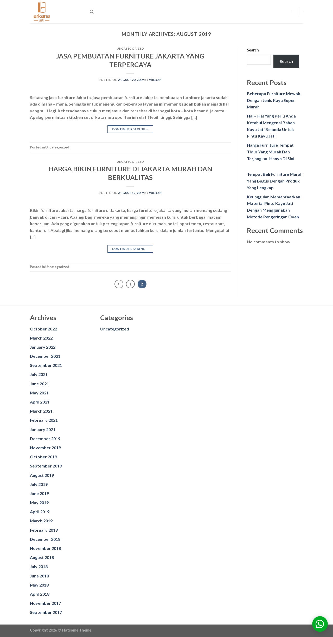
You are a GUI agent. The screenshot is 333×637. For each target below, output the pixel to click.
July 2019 (39, 484)
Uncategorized (114, 328)
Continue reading (130, 129)
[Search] (92, 12)
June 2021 (39, 383)
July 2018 (39, 566)
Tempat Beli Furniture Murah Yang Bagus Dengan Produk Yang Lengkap (275, 181)
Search (253, 50)
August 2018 (42, 557)
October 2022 (43, 328)
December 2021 (45, 356)
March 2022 (41, 337)
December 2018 (45, 539)
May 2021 (39, 392)
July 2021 (39, 374)
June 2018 (39, 575)
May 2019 (39, 502)
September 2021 (46, 365)
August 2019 (42, 475)
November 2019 (45, 447)
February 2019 (44, 530)
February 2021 (44, 420)
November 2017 (45, 603)
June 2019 (39, 493)
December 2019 (45, 438)
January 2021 (42, 429)
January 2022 (42, 346)
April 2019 (39, 511)
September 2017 (46, 612)
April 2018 (39, 594)
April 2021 (39, 401)
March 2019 (41, 520)
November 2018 (45, 548)
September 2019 (46, 465)
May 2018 (39, 584)
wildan (155, 79)
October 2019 (43, 456)
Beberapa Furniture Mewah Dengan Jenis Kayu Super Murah (273, 100)
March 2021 (41, 410)
